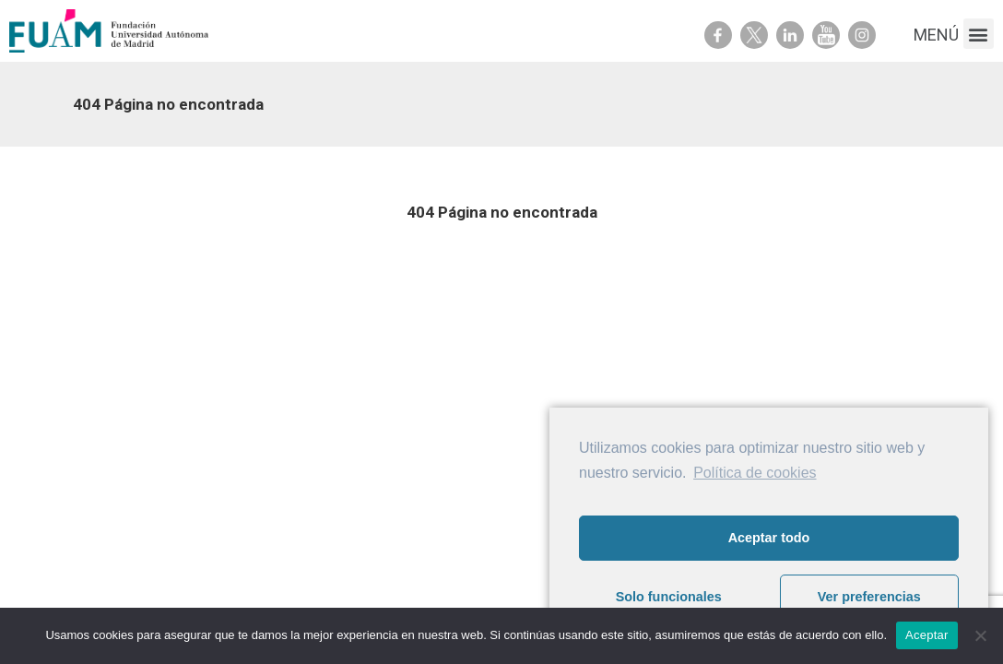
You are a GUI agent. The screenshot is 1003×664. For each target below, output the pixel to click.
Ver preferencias (869, 596)
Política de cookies (754, 472)
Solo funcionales (669, 596)
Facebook (718, 35)
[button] (978, 33)
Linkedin (790, 35)
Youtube (826, 35)
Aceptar (927, 635)
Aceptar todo (769, 537)
